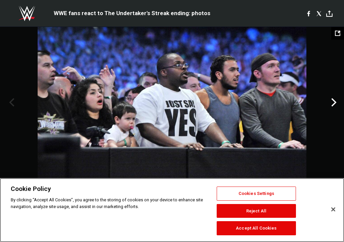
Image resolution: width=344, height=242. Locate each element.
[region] (172, 210)
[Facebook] (308, 13)
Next (333, 102)
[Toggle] (329, 13)
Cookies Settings (256, 193)
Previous (11, 102)
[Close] (333, 209)
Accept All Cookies (256, 228)
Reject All (256, 210)
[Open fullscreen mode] (337, 33)
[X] (319, 13)
